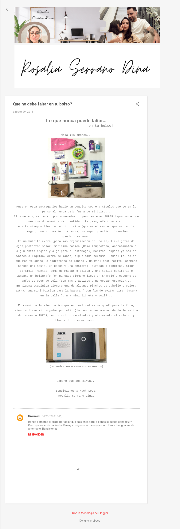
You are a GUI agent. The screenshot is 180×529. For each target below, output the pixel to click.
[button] (137, 104)
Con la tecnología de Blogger (90, 513)
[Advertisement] (162, 153)
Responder (36, 434)
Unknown (34, 416)
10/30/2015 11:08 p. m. (54, 416)
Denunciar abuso (90, 520)
